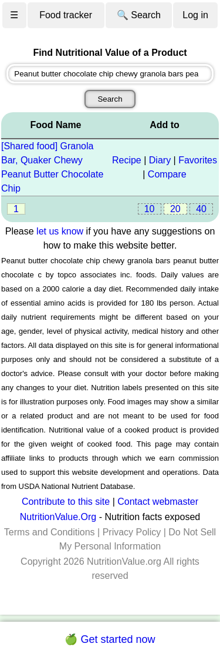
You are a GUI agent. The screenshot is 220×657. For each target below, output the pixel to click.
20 (175, 209)
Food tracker (65, 15)
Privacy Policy (132, 532)
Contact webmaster (157, 502)
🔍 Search (139, 15)
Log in (195, 15)
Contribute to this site (66, 502)
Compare (167, 174)
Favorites (197, 160)
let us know (59, 231)
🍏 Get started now (110, 639)
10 (149, 209)
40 (201, 209)
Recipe (126, 160)
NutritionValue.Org (58, 517)
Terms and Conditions (49, 532)
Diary (160, 160)
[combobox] (109, 73)
